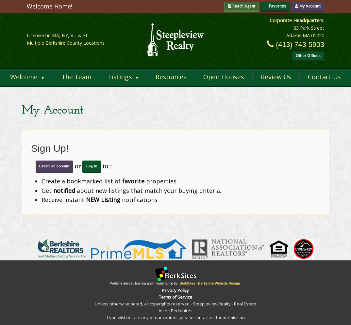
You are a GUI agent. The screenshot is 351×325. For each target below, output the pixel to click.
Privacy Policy (175, 290)
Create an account (54, 166)
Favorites (275, 6)
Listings (123, 76)
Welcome (27, 76)
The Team (76, 76)
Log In (91, 166)
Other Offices (308, 56)
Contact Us (324, 76)
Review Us (276, 76)
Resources (171, 76)
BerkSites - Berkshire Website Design (209, 283)
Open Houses (223, 76)
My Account (308, 6)
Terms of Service (175, 297)
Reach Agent (241, 6)
